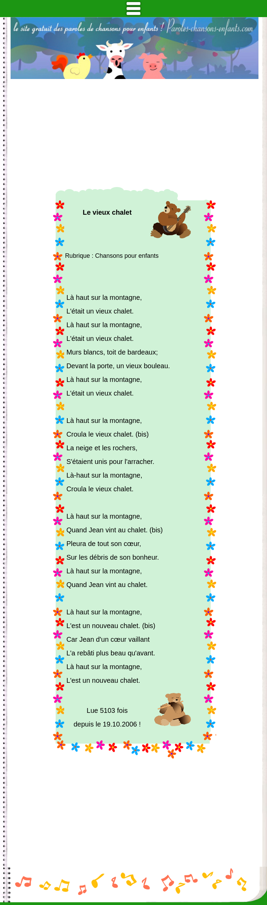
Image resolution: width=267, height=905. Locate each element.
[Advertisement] (134, 133)
